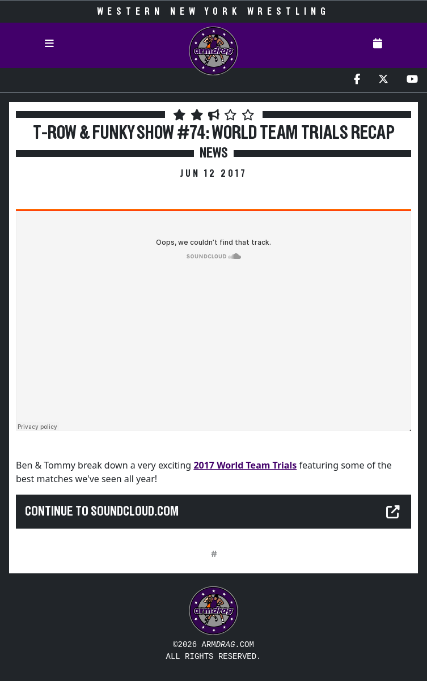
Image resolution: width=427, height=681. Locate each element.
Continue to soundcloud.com (102, 511)
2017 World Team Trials (245, 465)
